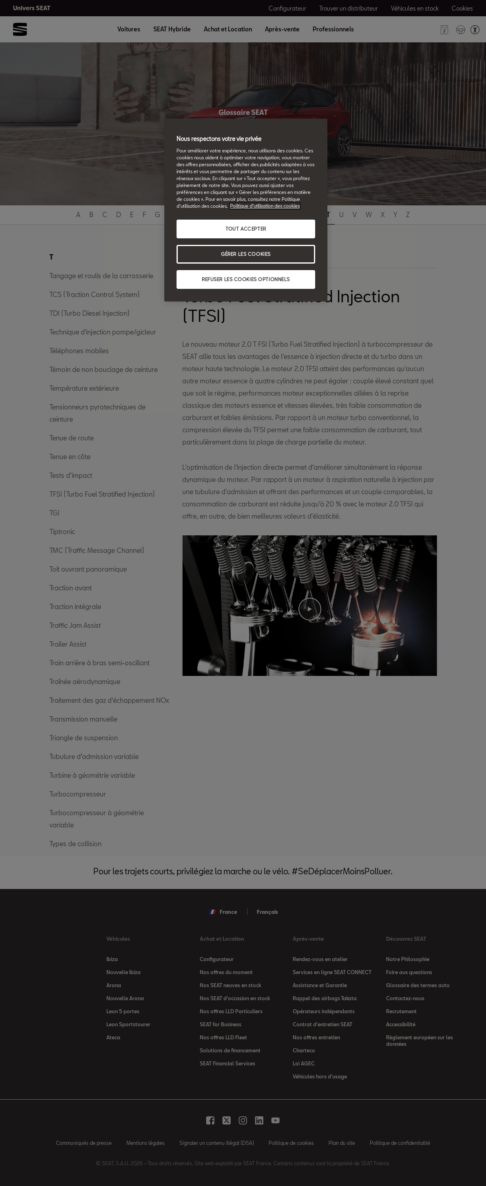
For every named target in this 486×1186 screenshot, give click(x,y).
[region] (245, 210)
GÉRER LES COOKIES (246, 254)
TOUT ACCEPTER (245, 228)
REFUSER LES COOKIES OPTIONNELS (246, 279)
